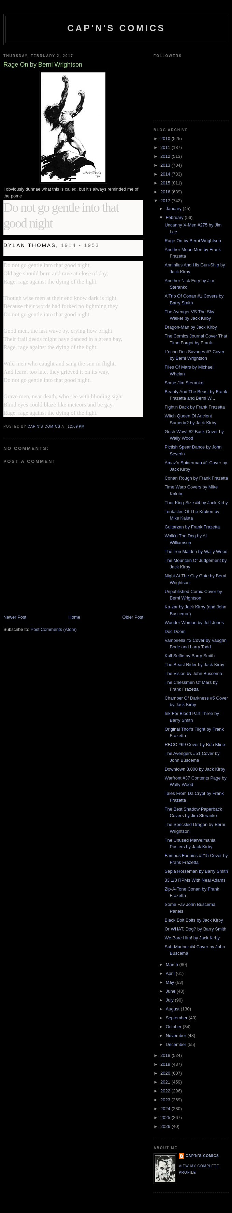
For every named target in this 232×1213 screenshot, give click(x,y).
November (177, 1035)
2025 (166, 1117)
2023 (166, 1099)
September (177, 1017)
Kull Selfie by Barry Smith (189, 655)
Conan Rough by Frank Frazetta (196, 478)
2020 (166, 1073)
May (170, 982)
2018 (166, 1055)
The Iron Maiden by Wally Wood (195, 551)
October (174, 1026)
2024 (166, 1108)
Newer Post (14, 617)
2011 (166, 147)
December (177, 1044)
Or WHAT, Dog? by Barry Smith (195, 929)
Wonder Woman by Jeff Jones (193, 622)
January (174, 208)
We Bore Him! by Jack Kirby (192, 937)
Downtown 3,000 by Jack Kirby (194, 769)
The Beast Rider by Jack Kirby (194, 664)
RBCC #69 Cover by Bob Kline (194, 744)
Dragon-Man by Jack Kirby (190, 327)
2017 (166, 200)
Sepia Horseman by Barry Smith (196, 871)
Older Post (132, 617)
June (171, 991)
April (171, 973)
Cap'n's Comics (116, 28)
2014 (166, 174)
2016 (166, 191)
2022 (166, 1090)
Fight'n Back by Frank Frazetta (194, 407)
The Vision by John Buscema (193, 673)
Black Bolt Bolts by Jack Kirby (193, 920)
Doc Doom (174, 631)
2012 (166, 156)
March (172, 964)
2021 (166, 1082)
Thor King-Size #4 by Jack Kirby (196, 502)
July (170, 1000)
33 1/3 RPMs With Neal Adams (194, 880)
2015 (166, 182)
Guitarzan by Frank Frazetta (192, 526)
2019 (166, 1064)
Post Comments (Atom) (54, 629)
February (175, 217)
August (173, 1008)
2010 (166, 138)
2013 (166, 165)
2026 (166, 1126)
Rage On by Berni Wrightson (192, 240)
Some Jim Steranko (183, 382)
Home (75, 617)
